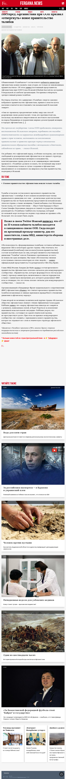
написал (47, 221)
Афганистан (26, 27)
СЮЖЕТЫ (54, 12)
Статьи (18, 12)
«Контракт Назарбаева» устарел (35, 729)
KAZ (3, 9)
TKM (16, 9)
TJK (12, 9)
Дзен (6, 341)
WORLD (26, 9)
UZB (21, 9)
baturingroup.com (21, 777)
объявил (23, 290)
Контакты (6, 773)
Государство (17, 27)
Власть (33, 27)
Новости (5, 12)
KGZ (7, 9)
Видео (30, 12)
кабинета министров (50, 82)
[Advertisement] (33, 367)
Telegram (52, 338)
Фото (42, 12)
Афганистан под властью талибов (11, 30)
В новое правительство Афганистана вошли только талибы (31, 183)
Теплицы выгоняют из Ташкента (11, 729)
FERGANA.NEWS (31, 3)
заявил (29, 87)
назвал (38, 268)
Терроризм (40, 27)
